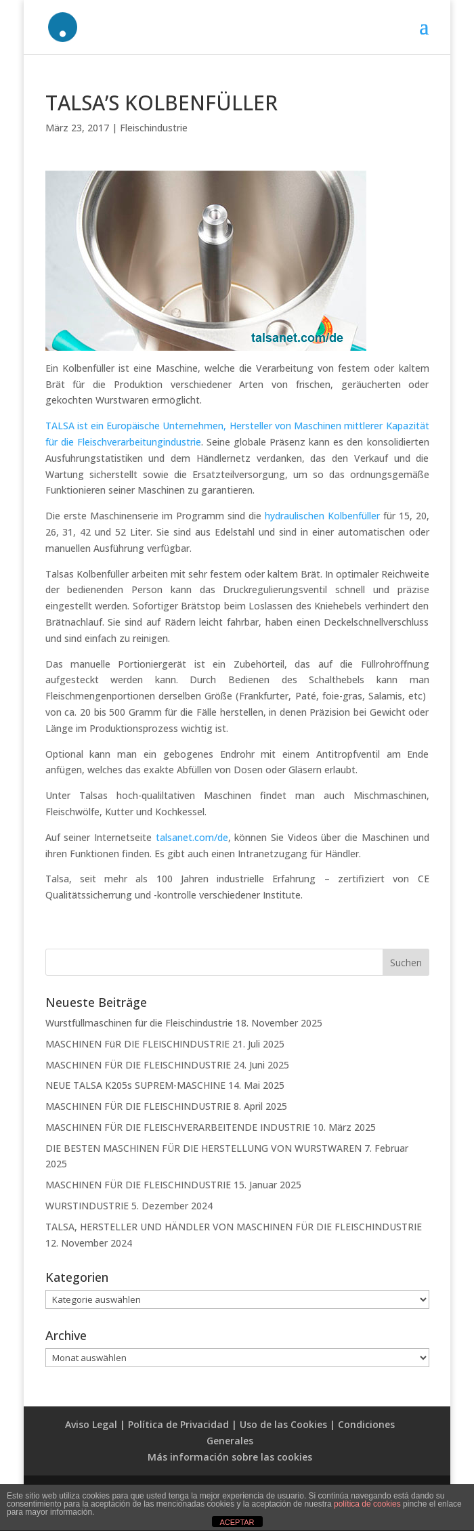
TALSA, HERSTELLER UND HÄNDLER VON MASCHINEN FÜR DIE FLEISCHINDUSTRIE (233, 1226)
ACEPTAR (236, 1522)
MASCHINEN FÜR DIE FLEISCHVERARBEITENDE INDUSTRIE (177, 1127)
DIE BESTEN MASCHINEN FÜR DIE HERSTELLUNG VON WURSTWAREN (203, 1148)
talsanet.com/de (192, 837)
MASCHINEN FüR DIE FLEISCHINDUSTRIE (137, 1043)
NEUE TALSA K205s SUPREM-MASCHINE (135, 1085)
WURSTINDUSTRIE (87, 1205)
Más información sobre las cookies (230, 1456)
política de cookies (367, 1504)
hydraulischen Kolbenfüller (322, 515)
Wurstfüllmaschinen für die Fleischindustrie (139, 1022)
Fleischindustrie (154, 127)
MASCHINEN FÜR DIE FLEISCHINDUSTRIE (138, 1064)
